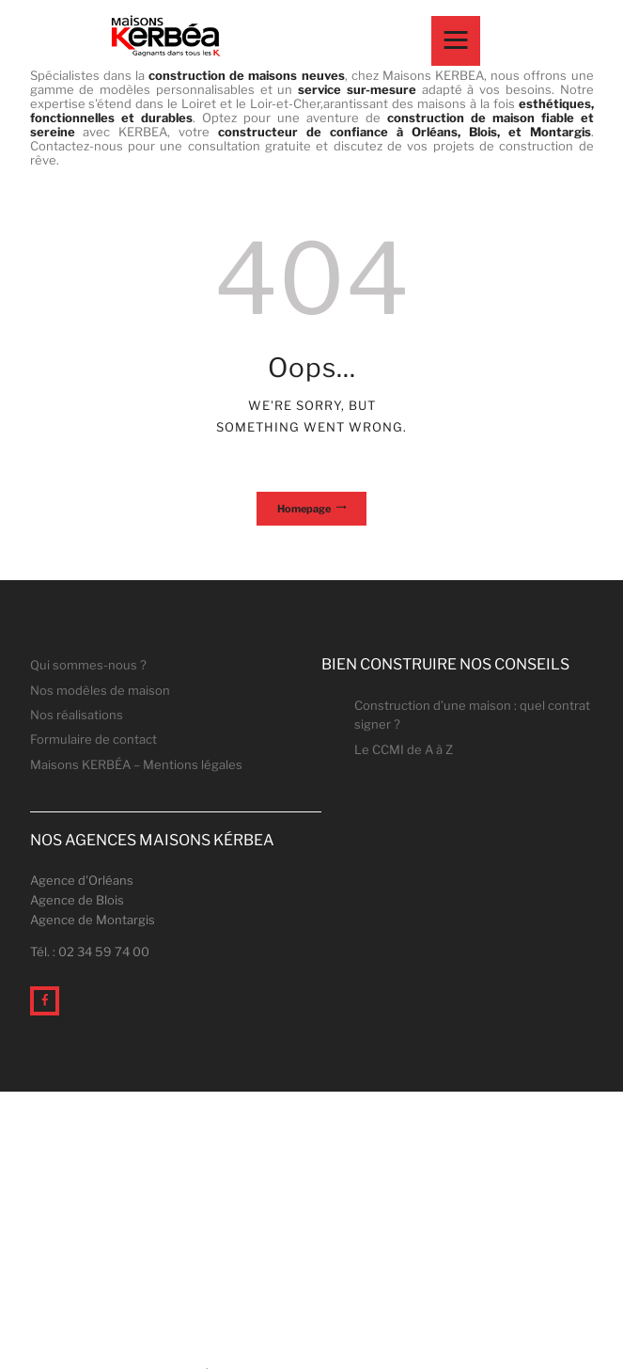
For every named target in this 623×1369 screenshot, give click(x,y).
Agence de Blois (77, 899)
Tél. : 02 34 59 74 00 (89, 951)
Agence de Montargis (92, 919)
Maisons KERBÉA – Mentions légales (136, 764)
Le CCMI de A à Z (403, 749)
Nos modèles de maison (100, 690)
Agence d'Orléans (81, 880)
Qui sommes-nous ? (88, 664)
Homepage (304, 508)
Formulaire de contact (93, 739)
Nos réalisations (76, 714)
